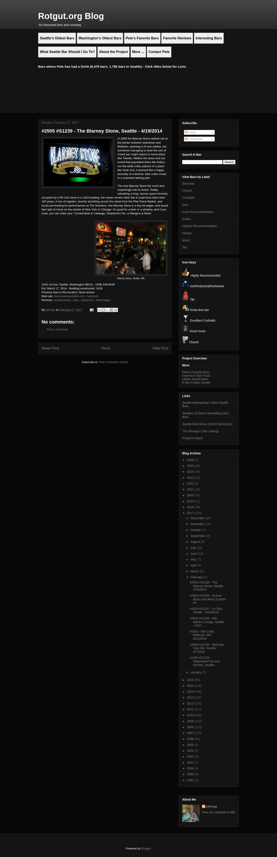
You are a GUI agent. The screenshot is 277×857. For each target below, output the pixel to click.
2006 (191, 739)
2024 (191, 471)
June (194, 553)
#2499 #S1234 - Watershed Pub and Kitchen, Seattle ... (205, 661)
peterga (211, 806)
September (198, 536)
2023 (191, 477)
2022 (191, 483)
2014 (191, 691)
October (196, 530)
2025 (191, 466)
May (193, 559)
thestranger (103, 300)
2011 (191, 709)
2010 (191, 715)
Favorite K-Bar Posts (196, 375)
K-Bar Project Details (196, 382)
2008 (191, 727)
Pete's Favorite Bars (195, 372)
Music (186, 240)
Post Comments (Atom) (113, 362)
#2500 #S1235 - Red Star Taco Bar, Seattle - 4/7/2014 (207, 648)
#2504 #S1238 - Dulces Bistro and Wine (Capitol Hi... (208, 599)
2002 (191, 756)
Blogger (146, 848)
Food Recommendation (198, 212)
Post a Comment (57, 329)
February (196, 577)
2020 (191, 495)
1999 (191, 774)
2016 (191, 680)
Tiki (184, 247)
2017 (191, 513)
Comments (194, 139)
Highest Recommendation (199, 226)
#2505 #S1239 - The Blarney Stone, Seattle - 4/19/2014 (207, 586)
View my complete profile (218, 812)
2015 (191, 685)
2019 (191, 501)
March (195, 571)
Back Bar (188, 183)
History (187, 233)
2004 (191, 750)
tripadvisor (87, 300)
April (193, 565)
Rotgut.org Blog (71, 16)
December (197, 518)
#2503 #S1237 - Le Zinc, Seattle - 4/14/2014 (206, 610)
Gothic (186, 219)
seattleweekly (62, 300)
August (195, 541)
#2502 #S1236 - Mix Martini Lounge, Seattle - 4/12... (207, 622)
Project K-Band (192, 438)
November (197, 524)
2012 (191, 703)
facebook (92, 296)
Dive (185, 205)
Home (105, 348)
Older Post (160, 348)
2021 (191, 489)
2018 (191, 507)
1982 (191, 780)
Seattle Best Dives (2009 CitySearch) (207, 424)
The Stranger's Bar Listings (200, 431)
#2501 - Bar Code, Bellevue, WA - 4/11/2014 (202, 635)
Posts (190, 132)
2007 (191, 733)
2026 (191, 460)
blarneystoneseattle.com (69, 296)
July (193, 547)
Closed (187, 190)
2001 (191, 762)
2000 (191, 768)
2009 (191, 721)
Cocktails (188, 197)
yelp (75, 300)
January (196, 672)
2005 (191, 744)
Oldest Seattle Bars (195, 379)
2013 (191, 697)
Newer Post (50, 348)
